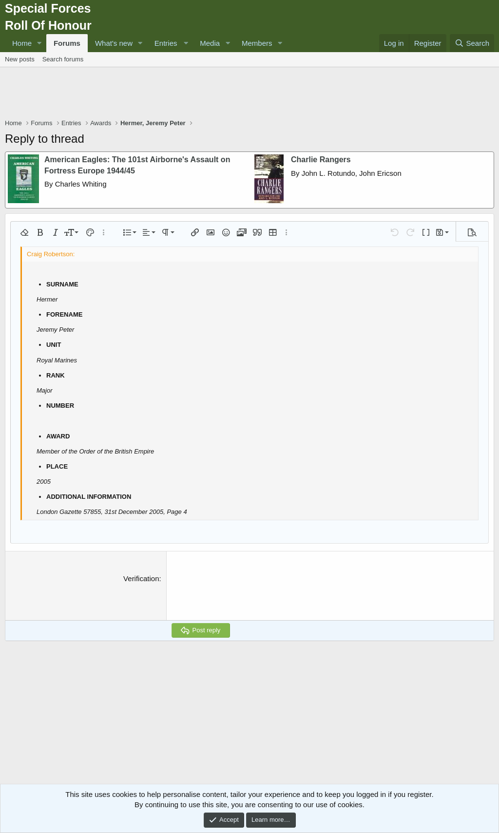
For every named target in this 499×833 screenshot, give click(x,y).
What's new (114, 43)
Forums (67, 43)
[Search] (472, 43)
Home (22, 43)
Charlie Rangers (321, 159)
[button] (39, 43)
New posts (20, 59)
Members (257, 43)
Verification (141, 578)
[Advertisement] (249, 94)
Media (210, 43)
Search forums (63, 59)
